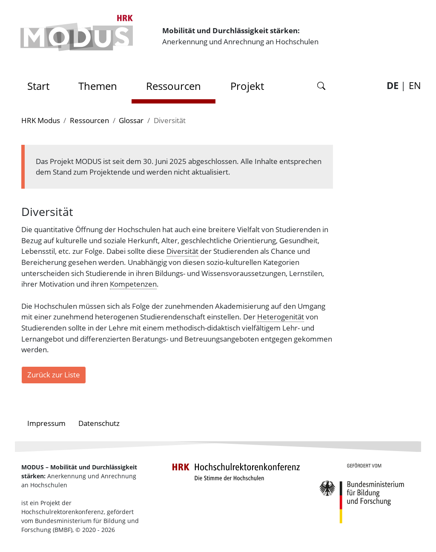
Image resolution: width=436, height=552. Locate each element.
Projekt (247, 86)
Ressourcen (173, 86)
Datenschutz (99, 423)
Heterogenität (280, 316)
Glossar (131, 120)
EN (415, 85)
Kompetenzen (133, 284)
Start (41, 84)
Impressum (46, 423)
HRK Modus (40, 120)
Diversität (182, 251)
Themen (97, 86)
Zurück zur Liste (53, 374)
